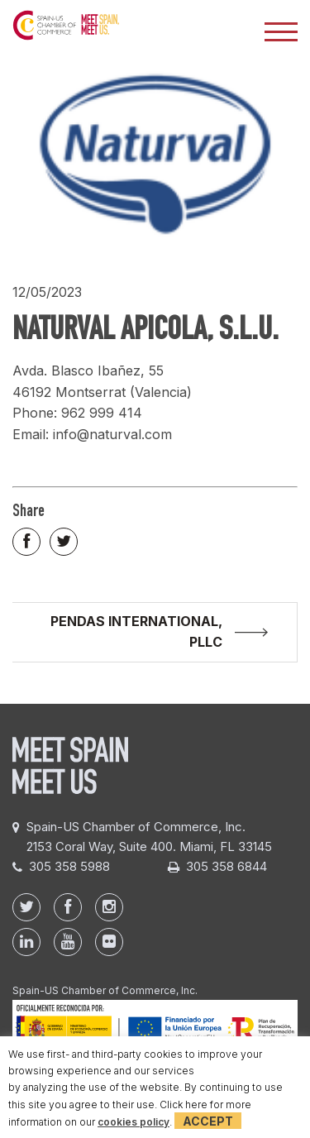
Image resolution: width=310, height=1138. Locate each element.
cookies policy (133, 1122)
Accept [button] (208, 1121)
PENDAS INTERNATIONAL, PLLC (136, 632)
